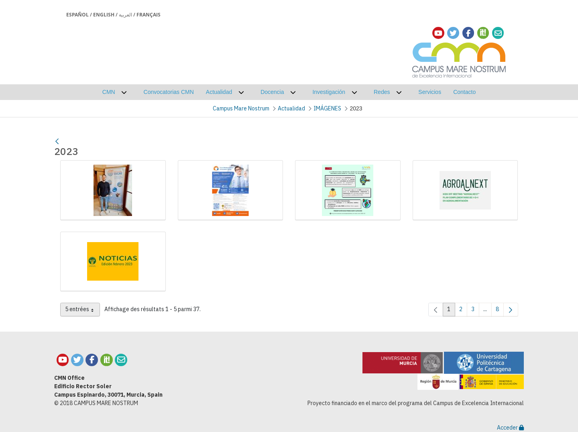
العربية (125, 14)
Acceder (510, 427)
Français (148, 14)
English (103, 14)
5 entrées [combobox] (82, 311)
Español (77, 14)
